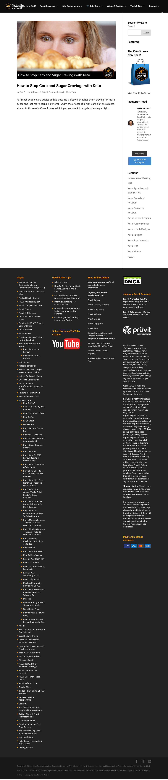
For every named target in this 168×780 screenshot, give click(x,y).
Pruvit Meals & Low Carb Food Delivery (30, 725)
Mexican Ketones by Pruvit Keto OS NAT (32, 584)
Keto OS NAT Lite (31, 562)
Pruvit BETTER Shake (32, 434)
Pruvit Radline (25, 333)
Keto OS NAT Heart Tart (33, 558)
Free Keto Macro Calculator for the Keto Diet (31, 338)
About (21, 625)
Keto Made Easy (26, 737)
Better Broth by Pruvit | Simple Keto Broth (34, 603)
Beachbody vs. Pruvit (28, 636)
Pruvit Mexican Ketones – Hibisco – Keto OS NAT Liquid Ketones (34, 523)
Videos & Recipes (115, 6)
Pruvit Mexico (94, 318)
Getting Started (26, 747)
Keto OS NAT (29, 403)
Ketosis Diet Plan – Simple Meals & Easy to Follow (30, 371)
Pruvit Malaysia (94, 314)
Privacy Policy (42, 775)
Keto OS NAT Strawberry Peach (31, 574)
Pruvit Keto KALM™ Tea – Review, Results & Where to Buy (33, 592)
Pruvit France (25, 309)
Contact (153, 6)
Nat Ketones (28, 424)
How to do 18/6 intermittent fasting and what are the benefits (67, 311)
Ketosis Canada (94, 350)
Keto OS (91, 343)
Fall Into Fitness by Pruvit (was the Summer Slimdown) (67, 296)
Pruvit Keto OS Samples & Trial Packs (33, 465)
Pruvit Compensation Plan (30, 305)
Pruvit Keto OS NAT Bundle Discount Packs (31, 324)
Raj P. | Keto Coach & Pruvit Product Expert (42, 92)
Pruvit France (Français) (98, 304)
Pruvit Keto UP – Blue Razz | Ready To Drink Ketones (33, 473)
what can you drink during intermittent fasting (66, 319)
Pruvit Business (47, 6)
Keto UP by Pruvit (31, 579)
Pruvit (131, 257)
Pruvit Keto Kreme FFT (33, 551)
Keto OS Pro (28, 417)
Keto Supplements (71, 6)
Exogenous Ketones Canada (101, 338)
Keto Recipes (135, 234)
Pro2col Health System (29, 298)
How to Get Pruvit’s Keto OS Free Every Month (31, 647)
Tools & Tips (136, 6)
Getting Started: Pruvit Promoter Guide (29, 715)
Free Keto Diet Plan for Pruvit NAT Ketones (29, 641)
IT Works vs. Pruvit (27, 720)
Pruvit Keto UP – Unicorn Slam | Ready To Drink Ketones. (33, 513)
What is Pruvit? (61, 282)
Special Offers (25, 687)
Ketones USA (99, 282)
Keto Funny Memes (139, 223)
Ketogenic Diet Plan (27, 365)
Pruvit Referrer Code (28, 683)
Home (7, 6)
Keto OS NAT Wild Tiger (33, 413)
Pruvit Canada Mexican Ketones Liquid (33, 440)
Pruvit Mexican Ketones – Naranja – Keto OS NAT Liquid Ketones (34, 532)
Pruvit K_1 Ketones (27, 313)
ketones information (96, 286)
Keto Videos (134, 251)
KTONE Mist (28, 420)
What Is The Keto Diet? (25, 6)
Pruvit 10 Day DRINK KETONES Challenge (28, 665)
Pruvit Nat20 (29, 547)
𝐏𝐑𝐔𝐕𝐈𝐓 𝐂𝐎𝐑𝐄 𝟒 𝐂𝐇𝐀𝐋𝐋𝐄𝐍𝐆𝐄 (26, 698)
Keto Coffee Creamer (32, 555)
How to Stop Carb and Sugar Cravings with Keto (59, 85)
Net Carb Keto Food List (29, 656)
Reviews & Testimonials (29, 392)
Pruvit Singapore (95, 323)
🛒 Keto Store (93, 6)
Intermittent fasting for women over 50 (64, 303)
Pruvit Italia (93, 328)
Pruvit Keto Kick (30, 451)
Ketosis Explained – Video (30, 376)
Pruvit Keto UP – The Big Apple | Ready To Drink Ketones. (32, 504)
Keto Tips (71, 92)
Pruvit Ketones (25, 329)
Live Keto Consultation (29, 379)
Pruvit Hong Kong (96, 309)
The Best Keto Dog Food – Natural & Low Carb (30, 732)
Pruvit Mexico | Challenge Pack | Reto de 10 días (33, 541)
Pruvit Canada (94, 300)
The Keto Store (142, 93)
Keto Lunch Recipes (139, 229)
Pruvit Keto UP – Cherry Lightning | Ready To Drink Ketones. (34, 483)
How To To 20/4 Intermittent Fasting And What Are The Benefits (67, 289)
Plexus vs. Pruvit (26, 660)
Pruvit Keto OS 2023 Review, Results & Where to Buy (32, 458)
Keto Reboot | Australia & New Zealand (30, 742)
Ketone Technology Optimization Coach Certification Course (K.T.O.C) (32, 285)
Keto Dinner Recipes (139, 218)
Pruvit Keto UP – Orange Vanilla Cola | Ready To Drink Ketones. (32, 493)
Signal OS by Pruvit (31, 609)
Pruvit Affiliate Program (29, 301)
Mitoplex (27, 598)
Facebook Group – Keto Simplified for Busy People (30, 709)
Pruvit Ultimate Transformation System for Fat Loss (31, 386)
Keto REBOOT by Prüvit (29, 652)
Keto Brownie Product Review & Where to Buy (33, 620)
